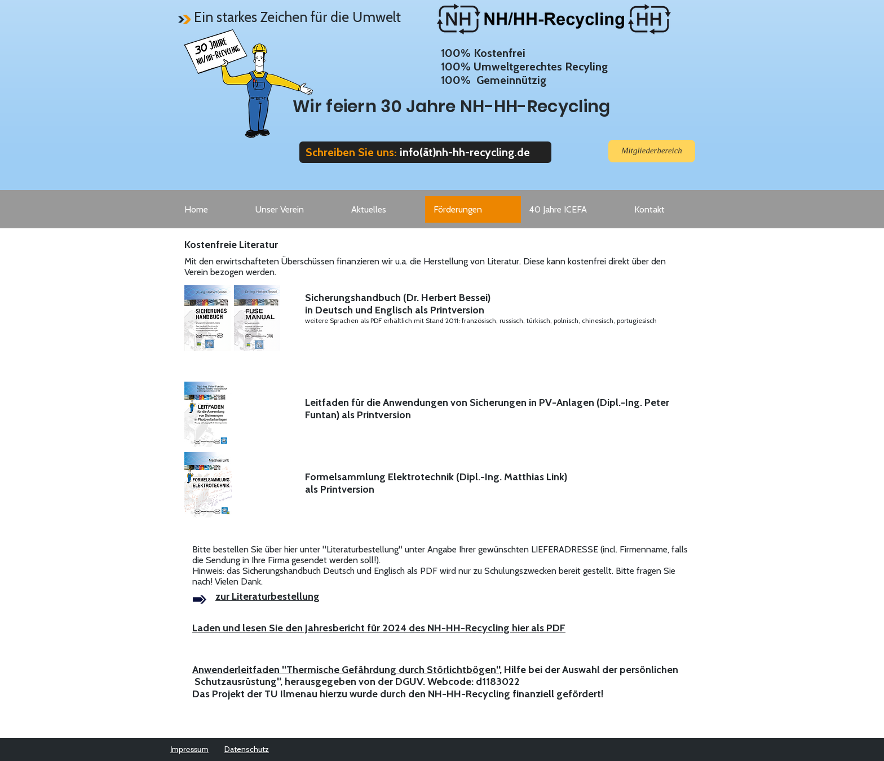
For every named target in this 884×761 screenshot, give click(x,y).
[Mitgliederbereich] (651, 151)
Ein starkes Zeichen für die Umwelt (297, 16)
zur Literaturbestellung (267, 596)
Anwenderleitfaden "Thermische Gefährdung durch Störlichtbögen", (347, 669)
